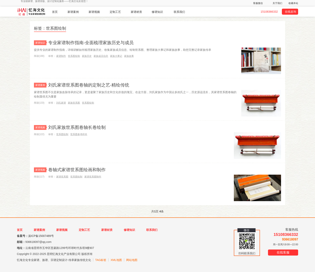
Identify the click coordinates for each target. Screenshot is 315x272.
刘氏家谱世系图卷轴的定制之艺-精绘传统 (88, 85)
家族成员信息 (101, 56)
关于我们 (277, 3)
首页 (55, 11)
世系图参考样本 (78, 134)
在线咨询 (290, 11)
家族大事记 (116, 56)
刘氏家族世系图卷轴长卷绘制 (77, 127)
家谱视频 (94, 11)
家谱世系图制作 (92, 176)
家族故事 (129, 56)
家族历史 (87, 56)
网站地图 (131, 260)
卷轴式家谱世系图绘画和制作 (77, 169)
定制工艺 (115, 11)
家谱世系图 (62, 176)
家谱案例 (73, 11)
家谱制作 (61, 56)
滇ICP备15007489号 (41, 235)
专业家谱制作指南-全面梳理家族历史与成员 (91, 42)
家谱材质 (136, 11)
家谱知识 (40, 42)
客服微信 (258, 3)
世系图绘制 (74, 56)
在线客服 (283, 252)
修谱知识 (157, 11)
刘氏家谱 (61, 102)
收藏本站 (293, 3)
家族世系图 (74, 102)
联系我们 (179, 11)
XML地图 (116, 260)
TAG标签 (100, 260)
